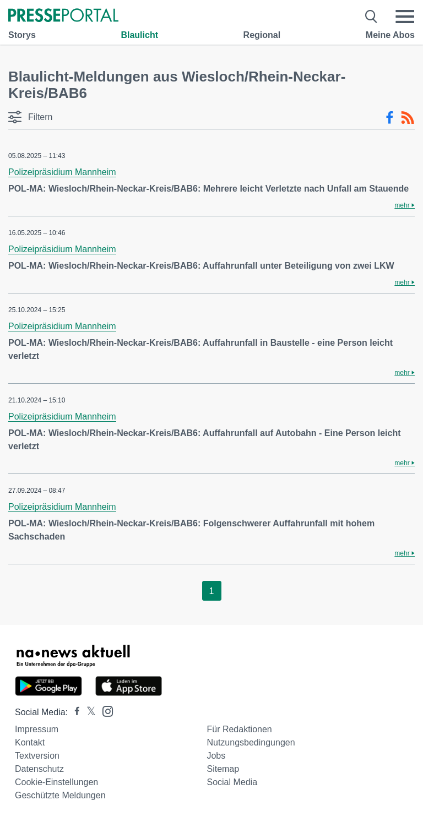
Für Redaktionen (239, 729)
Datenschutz (39, 769)
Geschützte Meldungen (60, 795)
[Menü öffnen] (405, 16)
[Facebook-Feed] (390, 118)
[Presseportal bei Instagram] (104, 710)
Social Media (232, 782)
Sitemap (223, 769)
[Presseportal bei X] (88, 712)
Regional (262, 35)
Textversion (37, 755)
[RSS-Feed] (407, 118)
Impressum (36, 729)
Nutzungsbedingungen (251, 742)
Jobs (216, 755)
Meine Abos (390, 35)
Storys (22, 35)
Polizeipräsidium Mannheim (62, 172)
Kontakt (30, 742)
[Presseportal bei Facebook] (74, 712)
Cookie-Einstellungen (56, 782)
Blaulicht (139, 35)
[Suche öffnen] (371, 16)
